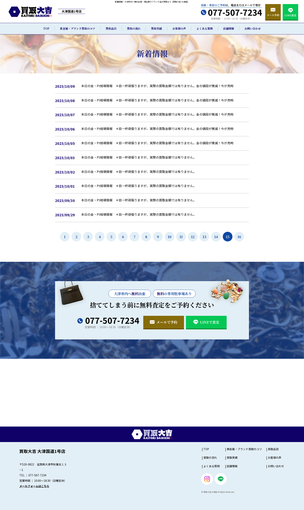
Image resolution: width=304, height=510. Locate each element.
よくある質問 (204, 28)
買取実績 (156, 28)
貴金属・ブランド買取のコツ (77, 28)
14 (216, 236)
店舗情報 (228, 28)
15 (227, 236)
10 (169, 236)
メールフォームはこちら (34, 486)
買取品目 (111, 28)
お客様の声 (179, 28)
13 (204, 236)
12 (193, 236)
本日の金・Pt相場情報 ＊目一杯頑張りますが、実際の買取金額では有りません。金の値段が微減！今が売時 (157, 85)
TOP (46, 28)
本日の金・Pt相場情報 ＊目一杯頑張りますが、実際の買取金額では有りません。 (138, 157)
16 (239, 236)
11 (181, 236)
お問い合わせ (252, 28)
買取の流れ (134, 28)
